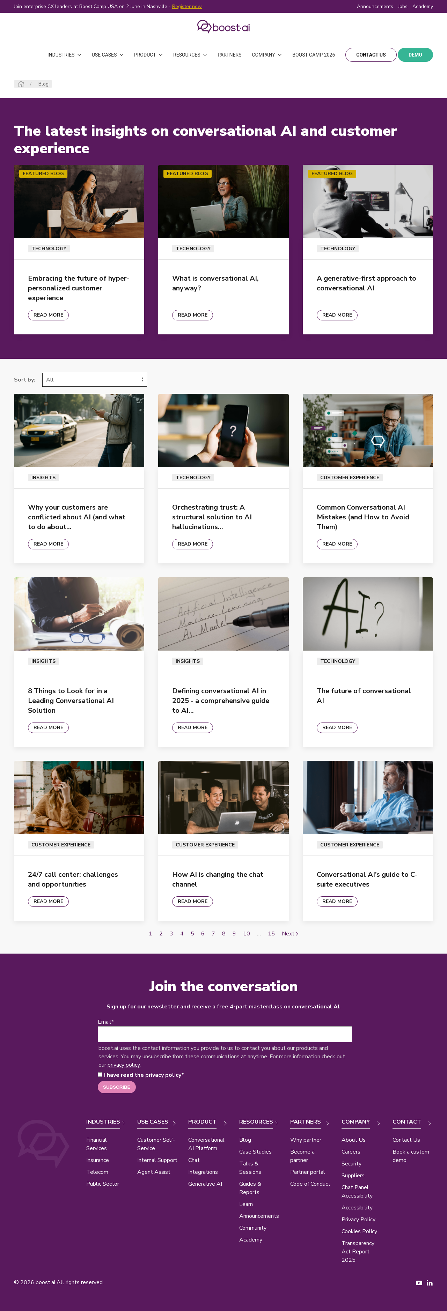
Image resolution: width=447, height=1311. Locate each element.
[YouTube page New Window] (419, 1282)
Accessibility (357, 1208)
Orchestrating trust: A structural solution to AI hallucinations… (212, 517)
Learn (246, 1204)
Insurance (97, 1160)
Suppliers (353, 1175)
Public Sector (102, 1184)
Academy (250, 1240)
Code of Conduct (310, 1184)
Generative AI (205, 1184)
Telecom (97, 1172)
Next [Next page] (290, 934)
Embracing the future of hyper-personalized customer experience (79, 288)
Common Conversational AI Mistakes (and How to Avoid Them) (363, 517)
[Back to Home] (223, 27)
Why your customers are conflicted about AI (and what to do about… (76, 517)
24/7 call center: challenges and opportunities (73, 879)
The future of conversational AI (364, 695)
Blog (245, 1140)
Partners (229, 55)
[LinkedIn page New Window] (429, 1282)
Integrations (203, 1172)
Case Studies (255, 1152)
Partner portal (307, 1172)
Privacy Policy (358, 1219)
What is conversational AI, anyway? (215, 283)
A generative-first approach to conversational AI (366, 283)
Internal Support (157, 1160)
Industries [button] (64, 55)
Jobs (403, 6)
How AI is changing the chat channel (217, 879)
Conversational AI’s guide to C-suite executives (367, 879)
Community (252, 1228)
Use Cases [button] (108, 55)
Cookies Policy (359, 1231)
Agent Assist (153, 1172)
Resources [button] (190, 55)
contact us (371, 55)
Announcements (375, 6)
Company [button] (267, 55)
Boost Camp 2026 (313, 55)
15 (271, 934)
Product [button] (148, 55)
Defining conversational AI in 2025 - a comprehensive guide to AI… (220, 700)
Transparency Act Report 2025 (358, 1251)
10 (246, 934)
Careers (351, 1152)
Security (351, 1164)
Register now (187, 6)
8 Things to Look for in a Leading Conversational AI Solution (71, 700)
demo (415, 55)
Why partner (305, 1140)
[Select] (94, 380)
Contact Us (406, 1140)
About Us (354, 1140)
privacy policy (124, 1065)
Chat (194, 1160)
